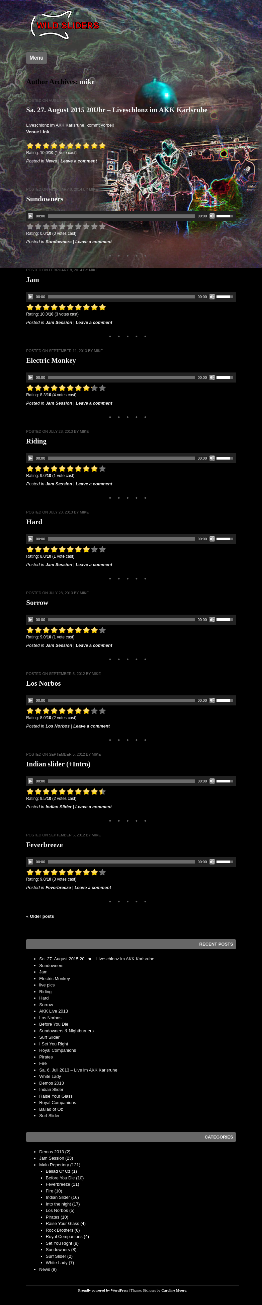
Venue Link (37, 131)
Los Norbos (43, 683)
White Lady (50, 1076)
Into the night (58, 1204)
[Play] (30, 216)
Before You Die (53, 1024)
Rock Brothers (59, 1230)
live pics (47, 984)
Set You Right (59, 1243)
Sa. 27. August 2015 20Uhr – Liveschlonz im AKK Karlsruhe (116, 110)
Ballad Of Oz (58, 1171)
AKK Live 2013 (53, 1011)
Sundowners (44, 199)
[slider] (121, 216)
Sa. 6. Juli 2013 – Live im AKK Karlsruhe (78, 1070)
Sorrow (37, 603)
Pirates (46, 1056)
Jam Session (59, 322)
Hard (34, 522)
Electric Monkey (51, 360)
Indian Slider (59, 806)
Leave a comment (79, 160)
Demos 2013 (51, 1083)
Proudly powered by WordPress (103, 1290)
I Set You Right (53, 1043)
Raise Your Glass (56, 1096)
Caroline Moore (173, 1290)
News (51, 160)
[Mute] (212, 216)
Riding (36, 441)
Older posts (40, 916)
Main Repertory (54, 1164)
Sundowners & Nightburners (66, 1030)
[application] (131, 216)
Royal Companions (57, 1050)
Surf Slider (49, 1037)
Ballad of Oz (51, 1109)
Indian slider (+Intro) (58, 764)
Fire (43, 1063)
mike (87, 82)
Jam (32, 280)
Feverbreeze (44, 845)
